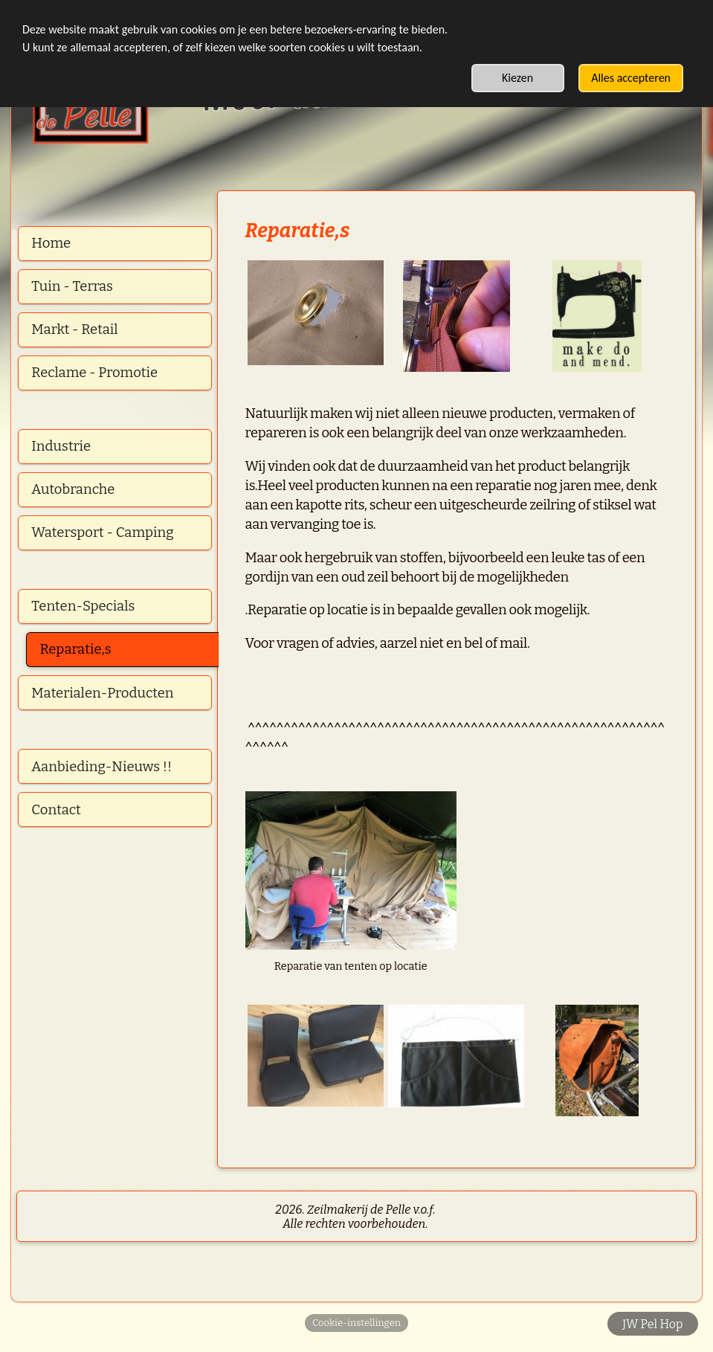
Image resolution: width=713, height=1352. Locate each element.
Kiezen (517, 78)
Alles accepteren (631, 78)
